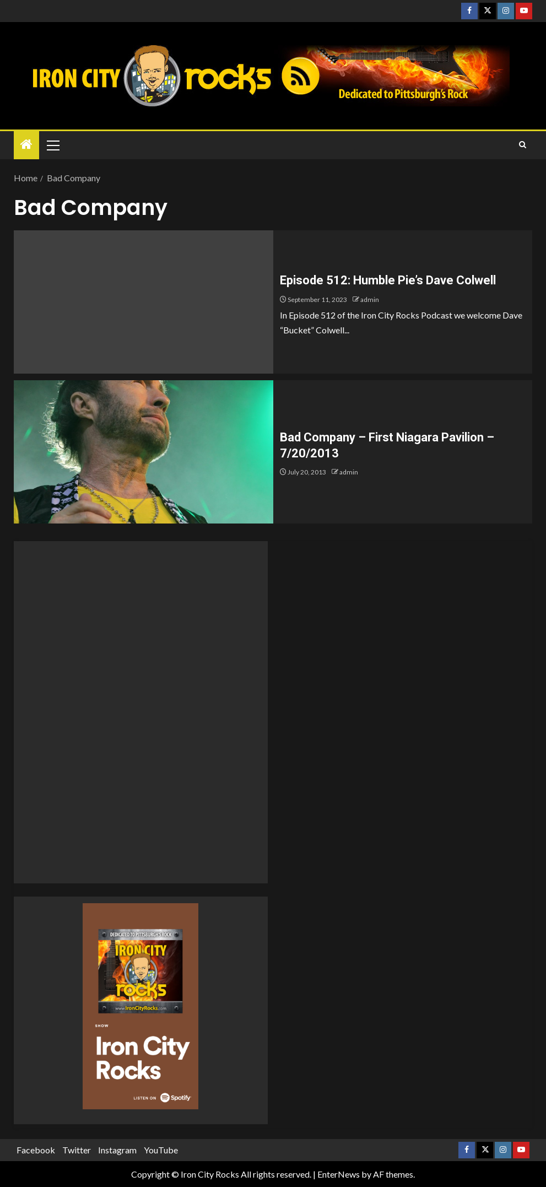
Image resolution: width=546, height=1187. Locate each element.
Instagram (117, 1150)
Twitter (76, 1150)
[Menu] (52, 145)
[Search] (522, 144)
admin (369, 299)
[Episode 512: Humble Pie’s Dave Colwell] (143, 302)
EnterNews (338, 1174)
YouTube (161, 1150)
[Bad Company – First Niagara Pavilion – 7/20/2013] (143, 452)
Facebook (36, 1150)
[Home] (26, 145)
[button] (52, 145)
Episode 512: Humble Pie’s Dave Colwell (388, 280)
